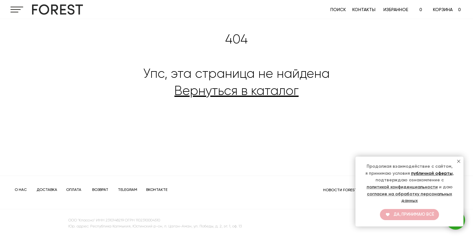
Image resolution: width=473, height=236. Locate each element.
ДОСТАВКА (47, 189)
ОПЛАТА (73, 189)
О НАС (21, 189)
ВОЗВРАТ (100, 189)
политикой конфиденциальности (402, 187)
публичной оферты (432, 173)
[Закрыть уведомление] (459, 161)
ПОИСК (338, 9)
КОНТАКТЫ (363, 9)
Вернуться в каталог (236, 90)
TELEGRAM (127, 189)
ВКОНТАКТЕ (156, 189)
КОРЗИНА (443, 9)
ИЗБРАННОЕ (395, 9)
